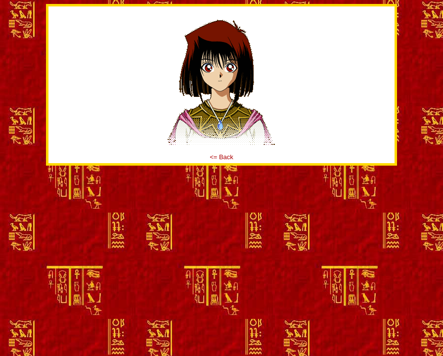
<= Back (221, 157)
